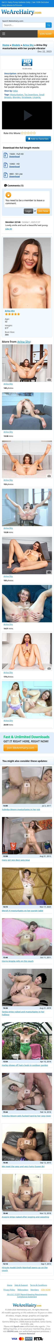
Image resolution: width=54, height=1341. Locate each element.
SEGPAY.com (12, 1331)
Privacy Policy (9, 1289)
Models (16, 45)
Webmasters (22, 1289)
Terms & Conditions (38, 1285)
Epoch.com (19, 1326)
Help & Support (21, 1285)
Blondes (17, 97)
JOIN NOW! (46, 33)
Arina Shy (28, 45)
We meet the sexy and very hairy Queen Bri (23, 1166)
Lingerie (36, 97)
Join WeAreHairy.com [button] (20, 748)
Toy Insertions (31, 94)
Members (35, 1289)
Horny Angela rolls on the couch (18, 961)
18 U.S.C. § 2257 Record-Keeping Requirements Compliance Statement (27, 1295)
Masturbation (16, 94)
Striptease (26, 97)
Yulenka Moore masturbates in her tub (21, 809)
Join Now (43, 211)
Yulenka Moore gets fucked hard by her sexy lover (26, 1115)
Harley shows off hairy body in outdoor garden (25, 1065)
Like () (8, 229)
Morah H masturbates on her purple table (22, 910)
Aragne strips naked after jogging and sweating (25, 1217)
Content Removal (27, 1333)
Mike (15, 90)
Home (5, 45)
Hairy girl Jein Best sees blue (16, 860)
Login (28, 211)
